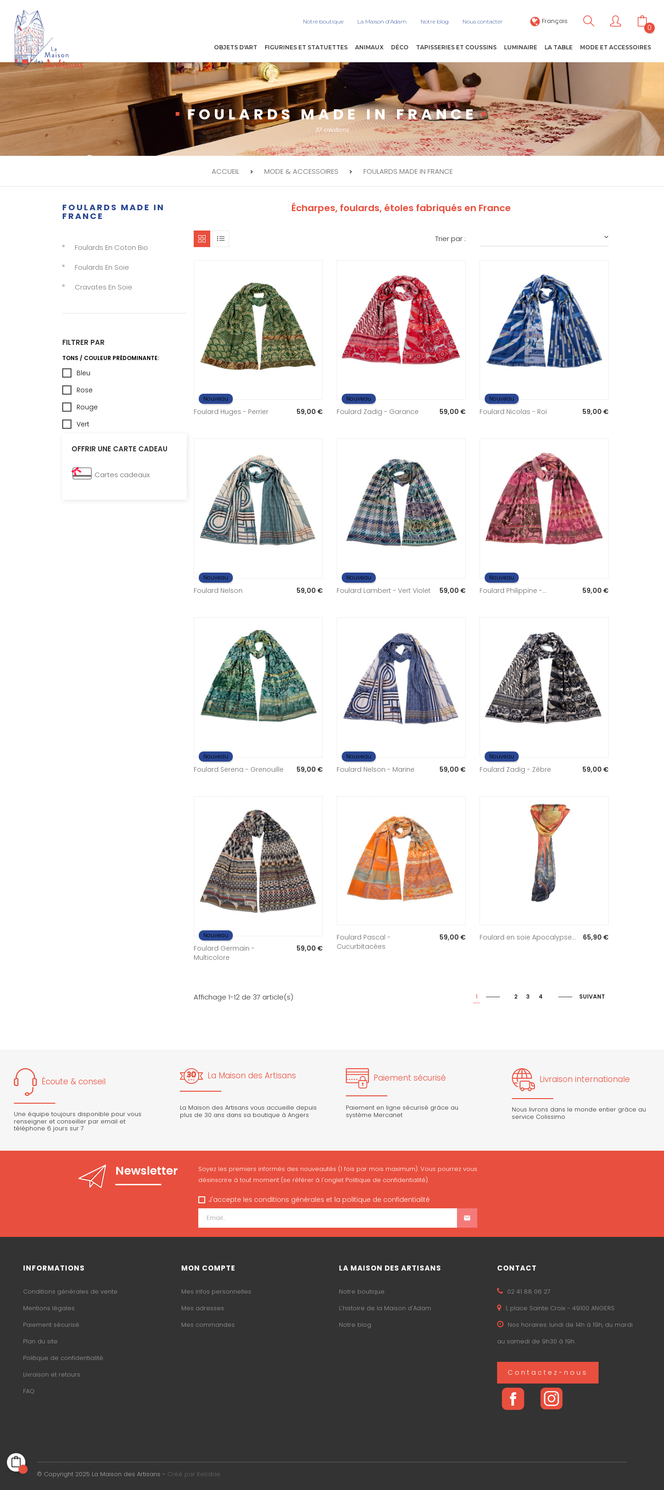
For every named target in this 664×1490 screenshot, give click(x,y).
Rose (85, 389)
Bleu (83, 372)
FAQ (29, 1391)
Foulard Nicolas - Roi (513, 411)
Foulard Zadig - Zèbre (515, 769)
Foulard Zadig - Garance (378, 411)
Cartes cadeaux (122, 474)
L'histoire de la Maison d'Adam (385, 1308)
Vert (83, 423)
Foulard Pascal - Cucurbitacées (364, 942)
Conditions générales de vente (70, 1291)
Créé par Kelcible (193, 1474)
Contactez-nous (548, 1372)
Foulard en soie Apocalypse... (528, 937)
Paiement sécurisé (51, 1324)
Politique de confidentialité (63, 1358)
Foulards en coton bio (111, 247)
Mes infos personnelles (216, 1291)
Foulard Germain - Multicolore (224, 953)
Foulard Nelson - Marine (376, 769)
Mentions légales (49, 1308)
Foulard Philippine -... (513, 590)
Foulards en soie (102, 267)
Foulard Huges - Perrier (231, 411)
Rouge (87, 406)
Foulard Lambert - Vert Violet (384, 590)
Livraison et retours (51, 1374)
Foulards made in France (113, 211)
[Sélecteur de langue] (549, 21)
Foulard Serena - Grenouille (239, 769)
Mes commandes (208, 1324)
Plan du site (40, 1341)
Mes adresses (202, 1308)
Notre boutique (362, 1291)
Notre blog (355, 1324)
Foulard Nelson (218, 590)
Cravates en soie (103, 287)
